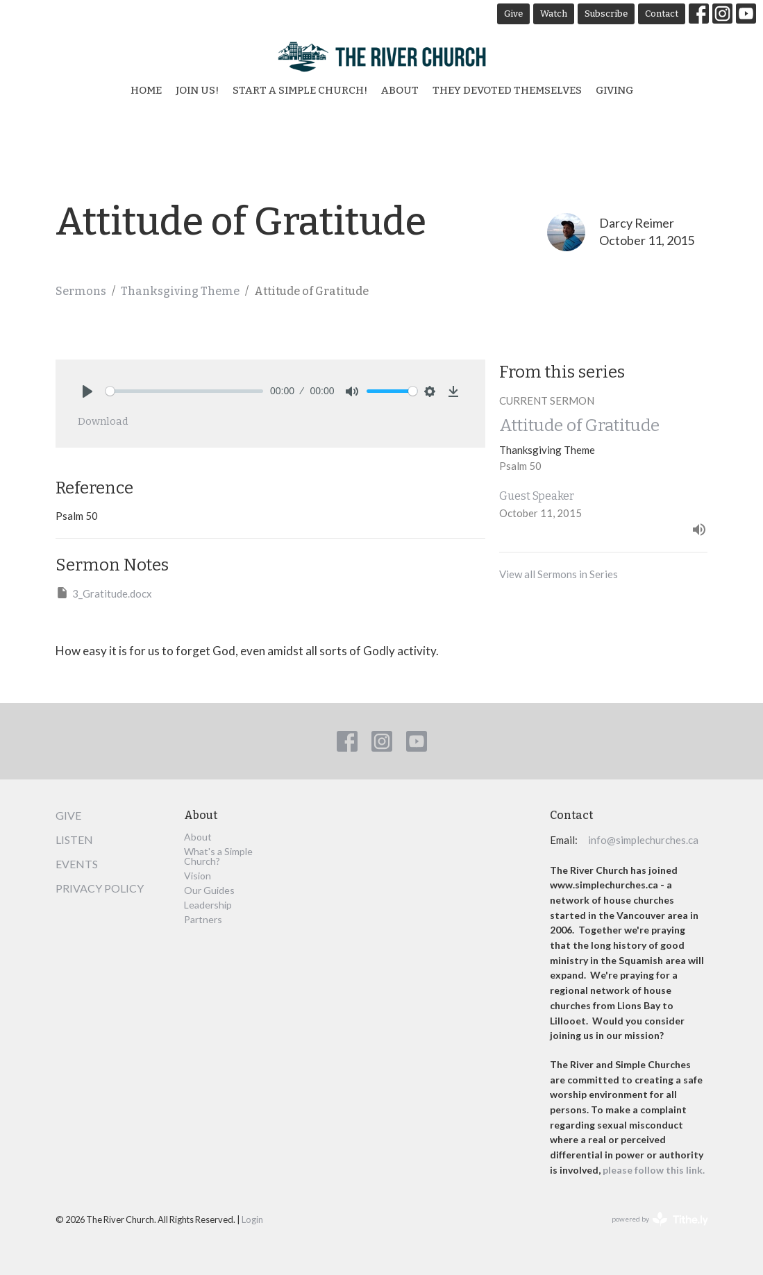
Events (77, 863)
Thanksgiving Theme (180, 291)
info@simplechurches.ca (643, 840)
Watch (553, 13)
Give (513, 13)
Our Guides (209, 890)
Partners (203, 919)
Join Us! (197, 90)
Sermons (81, 291)
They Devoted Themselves (507, 90)
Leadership (208, 905)
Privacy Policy (100, 888)
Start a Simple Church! (300, 90)
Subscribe (606, 13)
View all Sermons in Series (558, 574)
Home (146, 90)
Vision (197, 875)
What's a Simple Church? (218, 856)
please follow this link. (655, 1170)
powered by (660, 1219)
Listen (74, 839)
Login (252, 1219)
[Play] (87, 391)
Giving (614, 90)
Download (103, 421)
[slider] (185, 391)
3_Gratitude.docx (104, 593)
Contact (661, 13)
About (400, 90)
